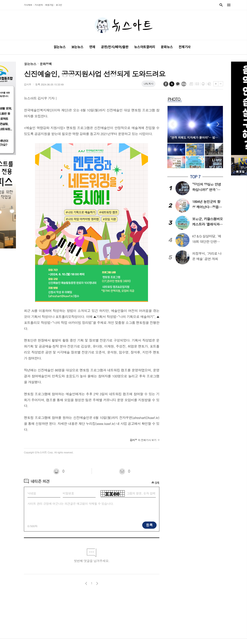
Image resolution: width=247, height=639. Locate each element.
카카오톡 (177, 83)
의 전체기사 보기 (143, 440)
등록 (149, 525)
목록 (191, 84)
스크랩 (209, 84)
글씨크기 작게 (220, 83)
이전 (86, 583)
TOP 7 (195, 177)
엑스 (171, 83)
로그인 (59, 4)
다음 (97, 583)
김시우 (27, 84)
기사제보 (28, 4)
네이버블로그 (183, 83)
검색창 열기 (221, 5)
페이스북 (165, 83)
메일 (197, 84)
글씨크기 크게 (215, 83)
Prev (172, 124)
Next (218, 124)
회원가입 (49, 4)
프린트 (203, 84)
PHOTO (174, 99)
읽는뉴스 (30, 64)
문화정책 (46, 64)
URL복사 (148, 83)
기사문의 (38, 4)
